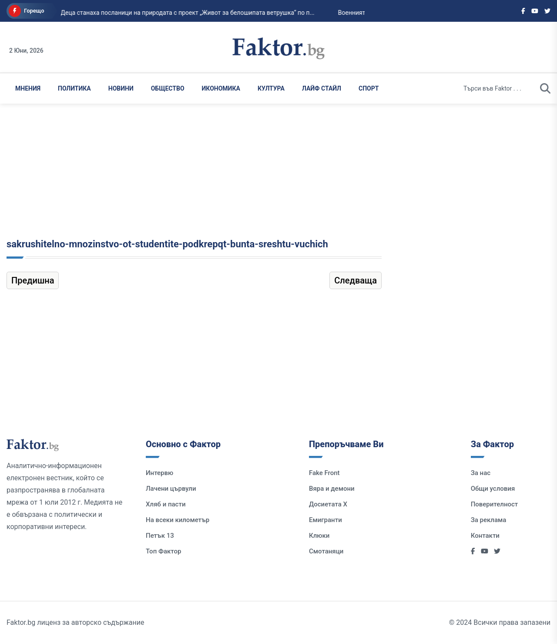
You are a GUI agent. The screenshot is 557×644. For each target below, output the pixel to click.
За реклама (489, 520)
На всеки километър (177, 520)
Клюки (319, 535)
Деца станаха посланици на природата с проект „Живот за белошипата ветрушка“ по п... (178, 12)
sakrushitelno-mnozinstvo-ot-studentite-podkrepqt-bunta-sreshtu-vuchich (167, 244)
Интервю (159, 473)
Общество (168, 88)
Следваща (355, 280)
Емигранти (325, 520)
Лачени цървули (171, 488)
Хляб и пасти (165, 504)
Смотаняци (326, 551)
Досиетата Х (328, 504)
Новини (121, 88)
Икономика (221, 88)
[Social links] (523, 10)
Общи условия (493, 488)
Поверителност (494, 504)
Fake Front (324, 473)
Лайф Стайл (321, 88)
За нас (480, 473)
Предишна (32, 280)
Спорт (369, 88)
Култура (271, 88)
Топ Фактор (163, 551)
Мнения (27, 88)
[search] (545, 88)
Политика (74, 88)
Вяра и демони (332, 488)
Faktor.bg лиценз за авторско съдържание (75, 622)
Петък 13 (160, 535)
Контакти (485, 535)
